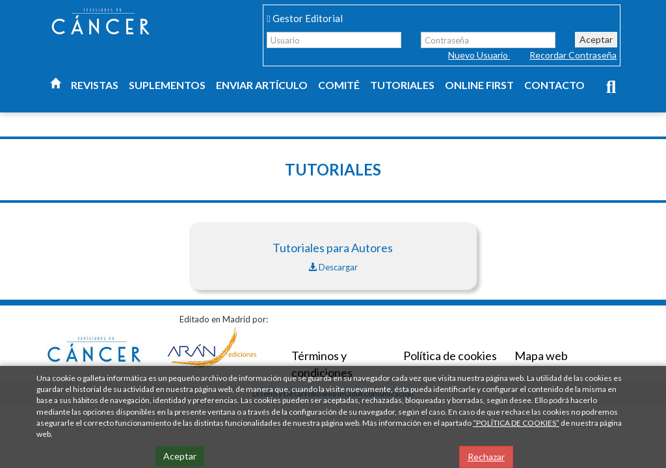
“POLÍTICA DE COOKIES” (516, 423)
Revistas (94, 85)
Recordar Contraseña (573, 54)
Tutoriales (402, 85)
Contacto (554, 85)
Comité (339, 85)
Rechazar (486, 456)
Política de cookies (450, 355)
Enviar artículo (262, 85)
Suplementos (167, 85)
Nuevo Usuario (479, 54)
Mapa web (541, 355)
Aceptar (596, 39)
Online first (479, 85)
